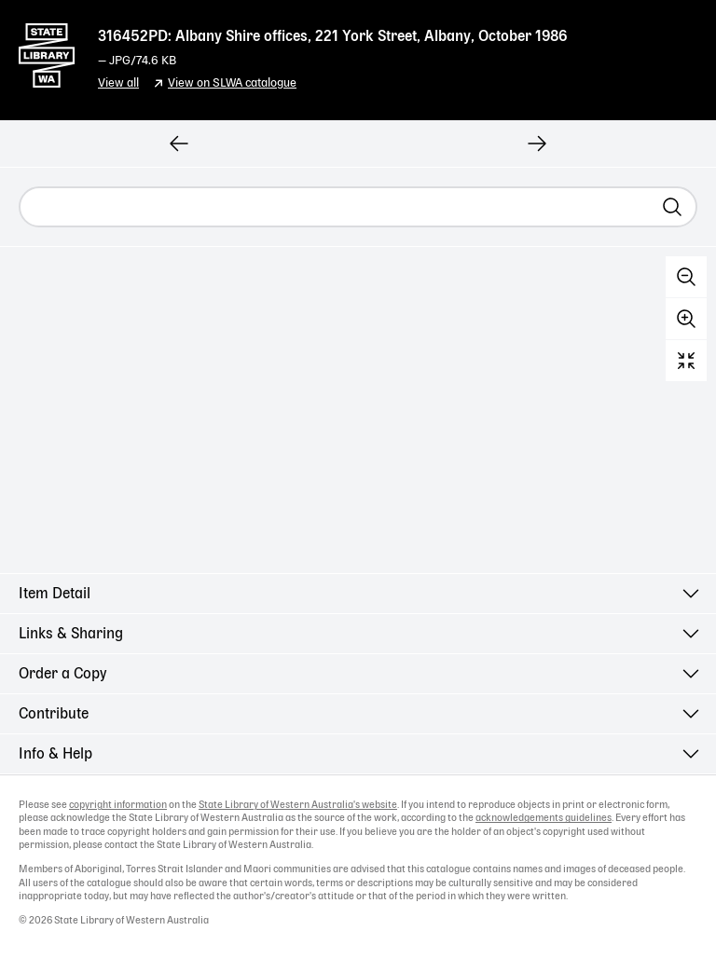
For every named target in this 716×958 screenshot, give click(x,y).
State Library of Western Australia (46, 51)
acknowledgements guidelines (543, 818)
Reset (686, 360)
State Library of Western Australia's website (298, 805)
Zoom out (686, 276)
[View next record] (537, 143)
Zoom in (686, 318)
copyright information (118, 805)
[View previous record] (179, 143)
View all (118, 83)
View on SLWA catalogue (232, 83)
